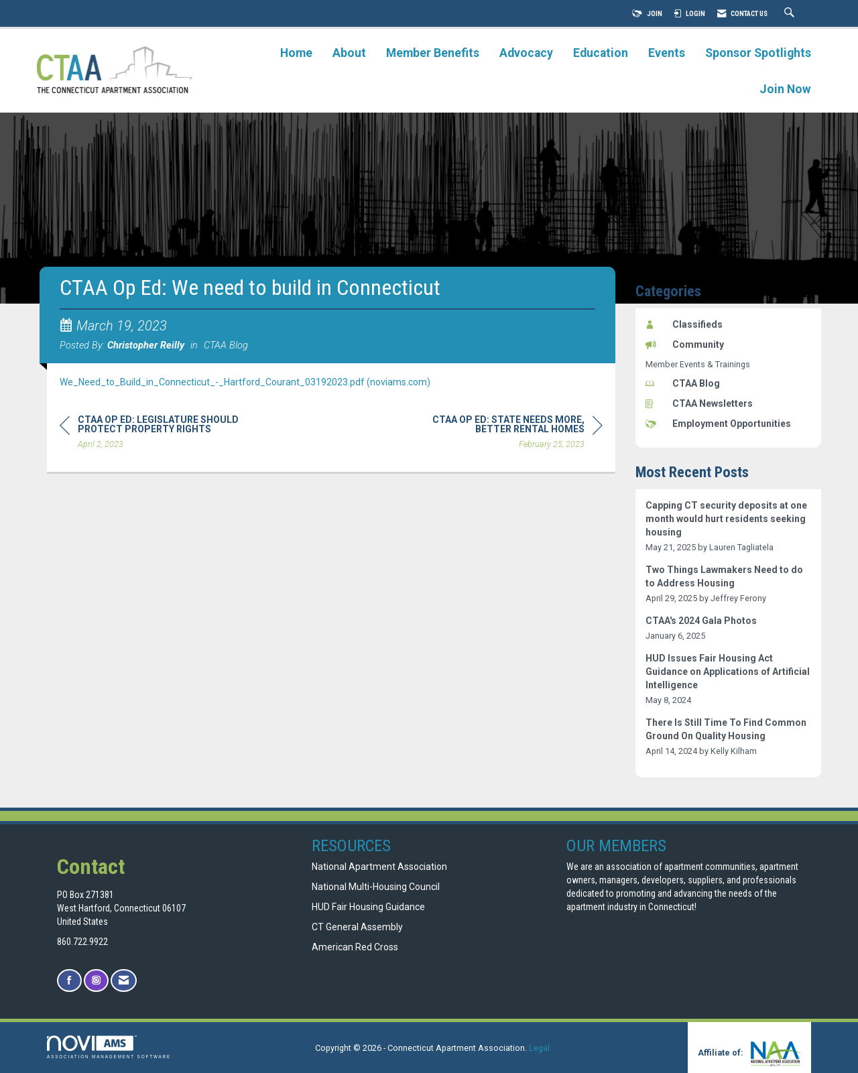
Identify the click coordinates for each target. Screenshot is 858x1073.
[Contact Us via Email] (124, 981)
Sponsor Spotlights (758, 53)
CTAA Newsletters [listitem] (699, 403)
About (349, 53)
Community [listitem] (685, 344)
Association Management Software (109, 1047)
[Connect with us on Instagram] (96, 981)
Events (666, 53)
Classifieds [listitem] (684, 324)
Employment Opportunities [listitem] (718, 423)
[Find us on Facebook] (69, 981)
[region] (502, 434)
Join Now (785, 89)
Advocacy (526, 53)
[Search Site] (791, 14)
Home (296, 53)
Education (600, 53)
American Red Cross (356, 947)
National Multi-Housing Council (376, 886)
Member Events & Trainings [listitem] (698, 364)
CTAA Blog (226, 345)
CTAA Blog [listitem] (683, 383)
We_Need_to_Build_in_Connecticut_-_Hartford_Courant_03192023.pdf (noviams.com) (245, 382)
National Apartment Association (379, 866)
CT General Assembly (357, 927)
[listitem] (729, 526)
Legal (539, 1048)
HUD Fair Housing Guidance (368, 906)
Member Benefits (432, 53)
